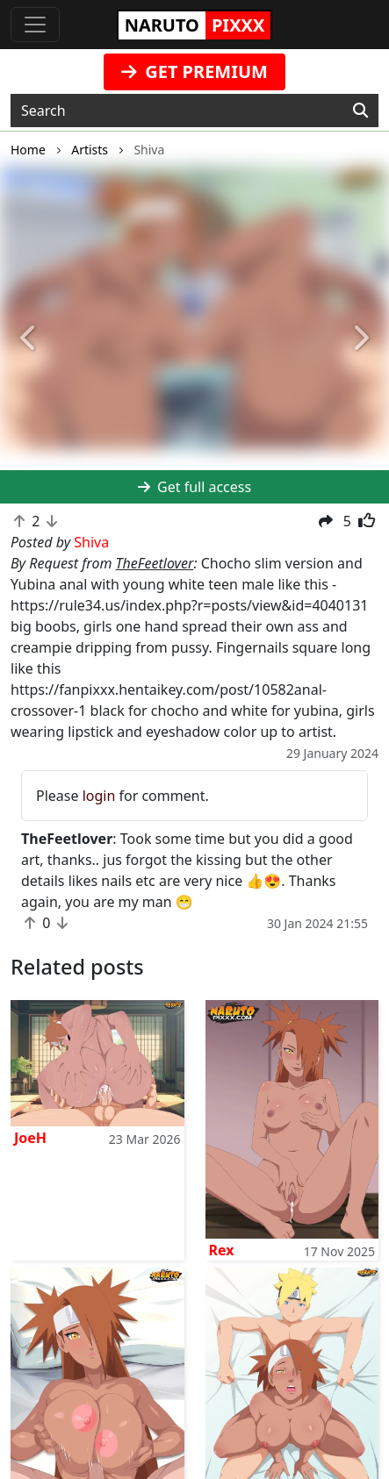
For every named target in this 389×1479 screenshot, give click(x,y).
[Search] (360, 110)
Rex (221, 1250)
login (99, 795)
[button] (29, 339)
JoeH (30, 1137)
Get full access (194, 487)
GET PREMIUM (194, 71)
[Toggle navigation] (35, 24)
